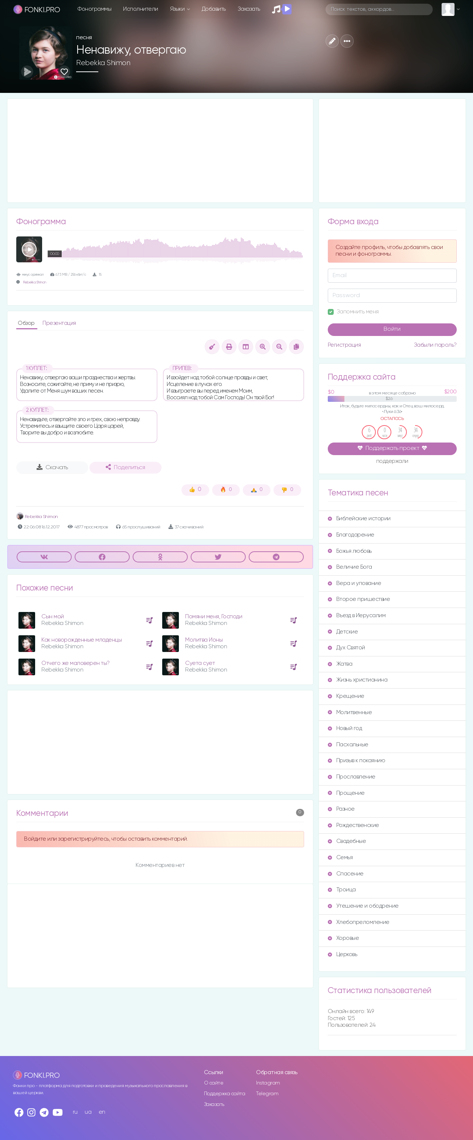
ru (75, 1112)
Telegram (267, 1093)
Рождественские (353, 825)
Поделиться (125, 467)
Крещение (346, 696)
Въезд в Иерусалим (357, 615)
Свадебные (347, 841)
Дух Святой (346, 647)
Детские (343, 632)
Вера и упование (354, 583)
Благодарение (351, 535)
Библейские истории (359, 518)
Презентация (59, 323)
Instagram (268, 1083)
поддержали (392, 461)
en (102, 1112)
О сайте (214, 1083)
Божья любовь (350, 551)
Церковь (342, 954)
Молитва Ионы (203, 640)
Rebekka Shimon (103, 63)
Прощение (346, 793)
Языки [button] (178, 9)
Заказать (249, 9)
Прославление (351, 777)
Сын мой (52, 616)
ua (88, 1112)
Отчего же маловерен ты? (75, 663)
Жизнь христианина (358, 680)
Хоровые (343, 938)
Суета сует (200, 663)
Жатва (340, 664)
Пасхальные (348, 744)
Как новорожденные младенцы (81, 640)
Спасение (346, 874)
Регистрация (344, 345)
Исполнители (140, 9)
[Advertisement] (160, 150)
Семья (340, 857)
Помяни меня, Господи (213, 616)
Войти (392, 329)
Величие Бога (350, 567)
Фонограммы (94, 9)
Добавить (214, 9)
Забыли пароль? (435, 345)
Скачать (52, 467)
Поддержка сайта (224, 1093)
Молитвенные (350, 712)
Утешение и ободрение (363, 906)
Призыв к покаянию (356, 760)
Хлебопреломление (358, 922)
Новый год (345, 728)
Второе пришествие (359, 599)
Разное (341, 809)
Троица (342, 889)
